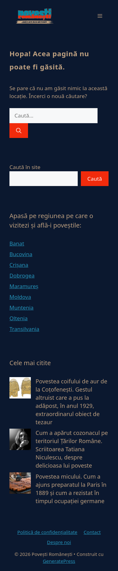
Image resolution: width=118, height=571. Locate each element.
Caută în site (24, 167)
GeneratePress (59, 561)
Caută (94, 178)
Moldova (20, 296)
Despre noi (59, 542)
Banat (16, 243)
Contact (92, 532)
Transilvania (24, 328)
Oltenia (18, 318)
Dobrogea (22, 275)
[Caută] (18, 130)
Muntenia (21, 307)
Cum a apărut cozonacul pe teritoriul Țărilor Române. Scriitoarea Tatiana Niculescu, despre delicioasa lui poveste (72, 449)
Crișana (18, 264)
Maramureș (23, 286)
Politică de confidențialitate (47, 532)
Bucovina (20, 254)
